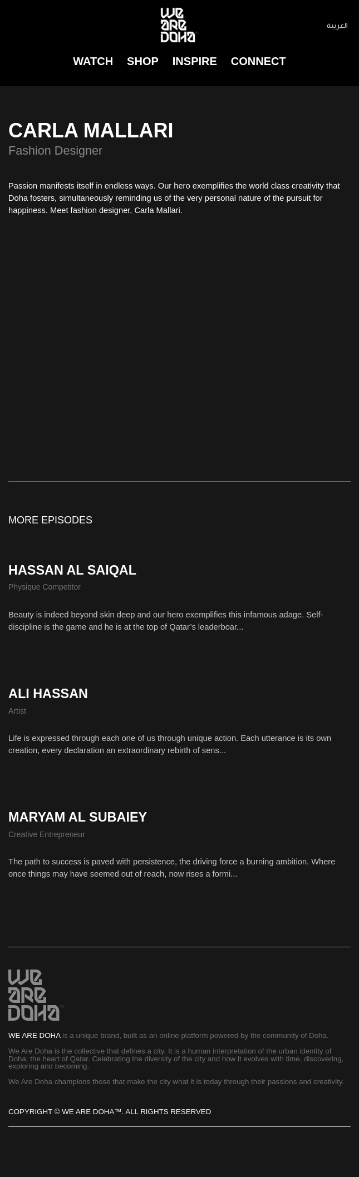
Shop (143, 61)
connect (258, 61)
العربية (337, 25)
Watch (93, 61)
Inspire (195, 61)
